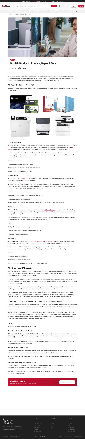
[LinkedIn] (40, 436)
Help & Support (71, 429)
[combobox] (33, 6)
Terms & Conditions (63, 436)
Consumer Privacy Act (78, 436)
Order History (54, 425)
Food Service (40, 11)
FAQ (69, 425)
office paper (22, 178)
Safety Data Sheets (72, 427)
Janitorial (36, 429)
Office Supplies (55, 11)
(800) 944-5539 (71, 431)
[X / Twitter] (38, 436)
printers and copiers (49, 210)
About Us (70, 421)
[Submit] (17, 6)
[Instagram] (45, 436)
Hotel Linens (32, 11)
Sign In (73, 6)
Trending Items (37, 423)
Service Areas (71, 423)
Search (53, 6)
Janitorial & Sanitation (21, 11)
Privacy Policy (70, 436)
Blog (52, 427)
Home (10, 14)
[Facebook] (35, 436)
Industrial (47, 11)
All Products (36, 421)
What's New (64, 11)
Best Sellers (11, 11)
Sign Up (81, 6)
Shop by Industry (73, 11)
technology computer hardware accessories (42, 241)
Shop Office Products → (67, 382)
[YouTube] (42, 436)
